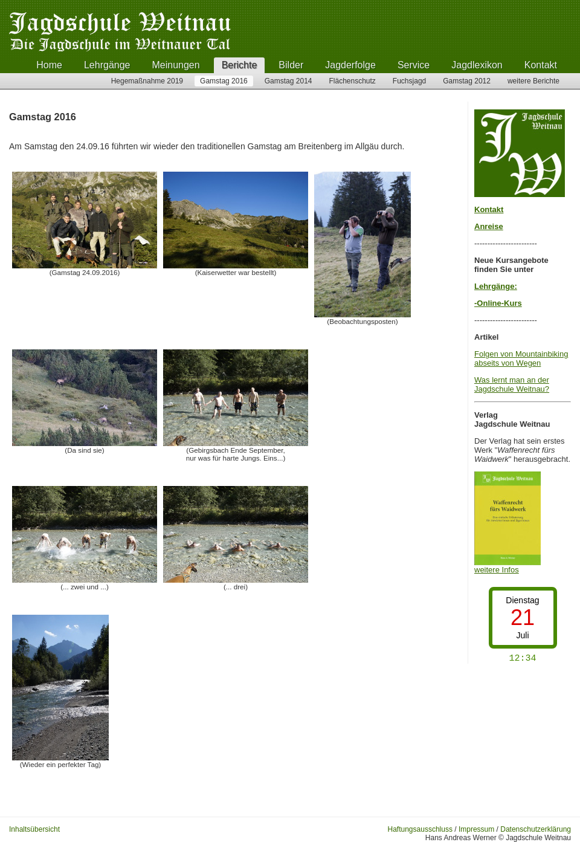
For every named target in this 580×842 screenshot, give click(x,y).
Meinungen (175, 65)
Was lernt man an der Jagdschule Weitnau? (511, 384)
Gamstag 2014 (288, 81)
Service (414, 65)
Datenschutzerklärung (535, 829)
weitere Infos (507, 566)
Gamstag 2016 (224, 81)
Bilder (291, 65)
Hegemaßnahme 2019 (147, 81)
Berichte (239, 65)
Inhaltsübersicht (34, 829)
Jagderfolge (350, 65)
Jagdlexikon (477, 65)
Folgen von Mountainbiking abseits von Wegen (521, 358)
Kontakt (540, 65)
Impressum (476, 829)
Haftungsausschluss (420, 829)
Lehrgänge (107, 65)
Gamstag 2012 (467, 81)
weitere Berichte (533, 81)
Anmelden (84, 829)
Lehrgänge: (495, 286)
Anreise (488, 226)
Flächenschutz (352, 81)
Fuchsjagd (409, 81)
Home (49, 65)
